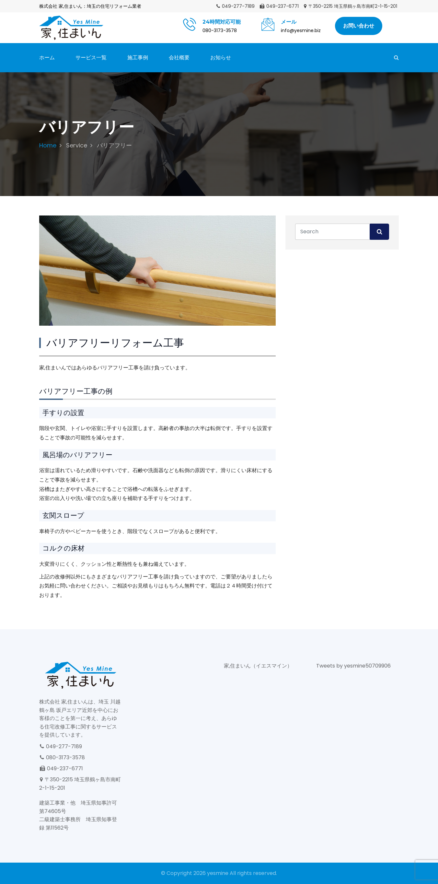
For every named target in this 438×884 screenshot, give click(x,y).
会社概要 (179, 57)
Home (47, 145)
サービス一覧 (91, 57)
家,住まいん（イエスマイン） (258, 665)
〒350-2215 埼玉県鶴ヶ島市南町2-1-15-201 (350, 6)
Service (76, 145)
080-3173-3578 (62, 757)
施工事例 (137, 57)
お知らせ (220, 57)
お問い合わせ (358, 25)
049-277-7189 (235, 6)
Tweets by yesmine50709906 (353, 665)
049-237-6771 (279, 6)
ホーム (47, 57)
